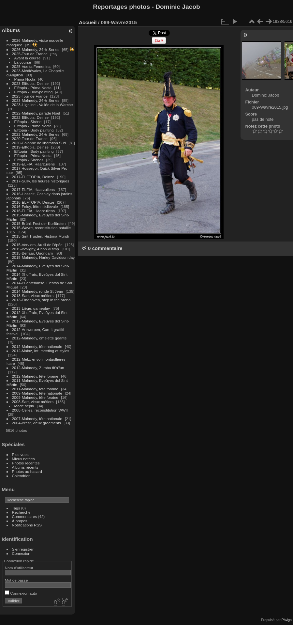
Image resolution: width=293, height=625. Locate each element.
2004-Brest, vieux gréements (36, 423)
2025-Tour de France (30, 54)
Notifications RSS (27, 525)
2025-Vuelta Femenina (31, 66)
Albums (11, 30)
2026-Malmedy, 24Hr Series (36, 49)
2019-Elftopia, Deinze (30, 147)
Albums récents (25, 467)
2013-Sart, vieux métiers (33, 295)
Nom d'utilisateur (19, 568)
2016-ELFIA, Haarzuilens (33, 211)
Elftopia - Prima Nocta (32, 88)
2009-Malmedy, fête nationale (37, 393)
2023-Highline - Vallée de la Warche (42, 104)
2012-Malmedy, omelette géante (39, 338)
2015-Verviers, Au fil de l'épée (37, 244)
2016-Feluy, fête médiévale (35, 206)
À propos (19, 521)
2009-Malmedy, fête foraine (35, 397)
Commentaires (24, 516)
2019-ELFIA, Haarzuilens (33, 164)
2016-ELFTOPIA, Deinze (33, 202)
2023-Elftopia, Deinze (30, 83)
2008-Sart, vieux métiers (33, 401)
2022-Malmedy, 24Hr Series (36, 134)
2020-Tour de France (30, 138)
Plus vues (20, 454)
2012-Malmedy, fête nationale (37, 346)
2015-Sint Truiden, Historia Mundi (40, 236)
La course (22, 62)
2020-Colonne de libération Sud (39, 143)
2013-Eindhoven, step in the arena (41, 300)
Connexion (21, 553)
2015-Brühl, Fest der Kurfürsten (39, 223)
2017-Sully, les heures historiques (40, 181)
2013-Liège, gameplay (31, 308)
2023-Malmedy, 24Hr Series (36, 100)
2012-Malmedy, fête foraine (35, 376)
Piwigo (287, 620)
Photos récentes (26, 463)
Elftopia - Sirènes (29, 160)
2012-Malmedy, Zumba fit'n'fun (38, 368)
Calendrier (21, 476)
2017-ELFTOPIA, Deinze (33, 177)
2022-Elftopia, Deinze (30, 117)
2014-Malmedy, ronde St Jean (37, 291)
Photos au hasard (27, 471)
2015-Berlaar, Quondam (32, 253)
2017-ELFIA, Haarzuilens (34, 189)
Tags (16, 508)
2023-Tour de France (30, 96)
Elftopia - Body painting (34, 130)
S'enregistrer (23, 549)
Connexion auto (21, 593)
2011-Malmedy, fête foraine (35, 389)
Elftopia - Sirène (28, 121)
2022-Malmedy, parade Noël (36, 113)
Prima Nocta (25, 79)
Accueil (88, 22)
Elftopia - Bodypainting (33, 92)
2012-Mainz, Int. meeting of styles (40, 351)
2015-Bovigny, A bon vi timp (35, 249)
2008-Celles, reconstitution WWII (40, 410)
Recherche (21, 512)
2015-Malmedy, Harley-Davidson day (43, 257)
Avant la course (27, 58)
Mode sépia (24, 406)
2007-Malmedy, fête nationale (37, 418)
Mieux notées (23, 459)
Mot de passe (16, 580)
